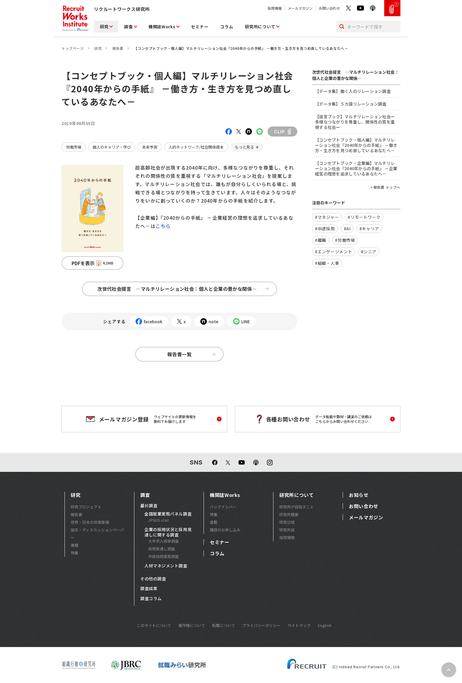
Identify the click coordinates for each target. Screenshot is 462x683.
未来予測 (149, 147)
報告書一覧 (191, 354)
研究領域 (287, 522)
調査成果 (148, 588)
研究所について (260, 26)
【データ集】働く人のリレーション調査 (353, 91)
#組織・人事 (327, 263)
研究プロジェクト (86, 507)
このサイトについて (154, 625)
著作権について (191, 625)
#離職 (320, 240)
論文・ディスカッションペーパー (97, 533)
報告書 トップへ (386, 187)
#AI (347, 229)
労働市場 (73, 147)
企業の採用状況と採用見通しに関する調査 (168, 532)
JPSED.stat (158, 520)
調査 (128, 26)
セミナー (199, 26)
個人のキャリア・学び (112, 147)
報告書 (117, 48)
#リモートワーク (364, 217)
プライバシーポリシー (261, 625)
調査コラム (151, 598)
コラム (226, 26)
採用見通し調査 (161, 548)
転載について (223, 625)
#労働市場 (345, 240)
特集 (74, 553)
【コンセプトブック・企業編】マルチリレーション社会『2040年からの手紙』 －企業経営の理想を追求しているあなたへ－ (356, 168)
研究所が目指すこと (296, 507)
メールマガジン (300, 8)
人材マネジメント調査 (165, 566)
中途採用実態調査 (163, 556)
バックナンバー (223, 507)
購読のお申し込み (225, 530)
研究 (104, 26)
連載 (213, 522)
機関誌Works (162, 26)
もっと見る (244, 147)
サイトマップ (299, 625)
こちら (163, 225)
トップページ (73, 48)
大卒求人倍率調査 (163, 541)
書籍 (74, 545)
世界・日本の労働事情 (90, 522)
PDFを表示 (92, 263)
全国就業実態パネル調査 (168, 514)
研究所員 (287, 530)
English (324, 625)
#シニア (369, 252)
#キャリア (369, 229)
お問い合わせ (329, 8)
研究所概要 (288, 514)
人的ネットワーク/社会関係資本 (196, 147)
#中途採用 (325, 229)
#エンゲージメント (333, 252)
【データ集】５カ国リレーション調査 (351, 104)
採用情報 (275, 8)
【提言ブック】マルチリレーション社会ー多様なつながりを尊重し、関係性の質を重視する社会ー (355, 122)
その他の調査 (153, 579)
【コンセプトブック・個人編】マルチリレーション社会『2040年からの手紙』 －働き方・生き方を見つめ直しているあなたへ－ (356, 145)
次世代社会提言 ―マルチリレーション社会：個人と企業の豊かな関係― (183, 288)
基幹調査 (148, 505)
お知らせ (359, 495)
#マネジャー (327, 217)
